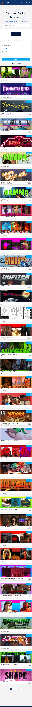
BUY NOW (29, 97)
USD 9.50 (29, 84)
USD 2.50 (29, 428)
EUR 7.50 (29, 394)
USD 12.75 (29, 308)
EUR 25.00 (29, 342)
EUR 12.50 (29, 497)
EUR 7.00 (29, 67)
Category (16, 34)
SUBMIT (16, 59)
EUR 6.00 (29, 239)
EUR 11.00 (29, 566)
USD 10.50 (29, 101)
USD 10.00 (29, 118)
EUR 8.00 (29, 204)
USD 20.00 (29, 136)
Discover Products (25, 2)
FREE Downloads (11, 21)
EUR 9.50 (29, 652)
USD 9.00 (29, 170)
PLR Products (22, 21)
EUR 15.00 (29, 463)
